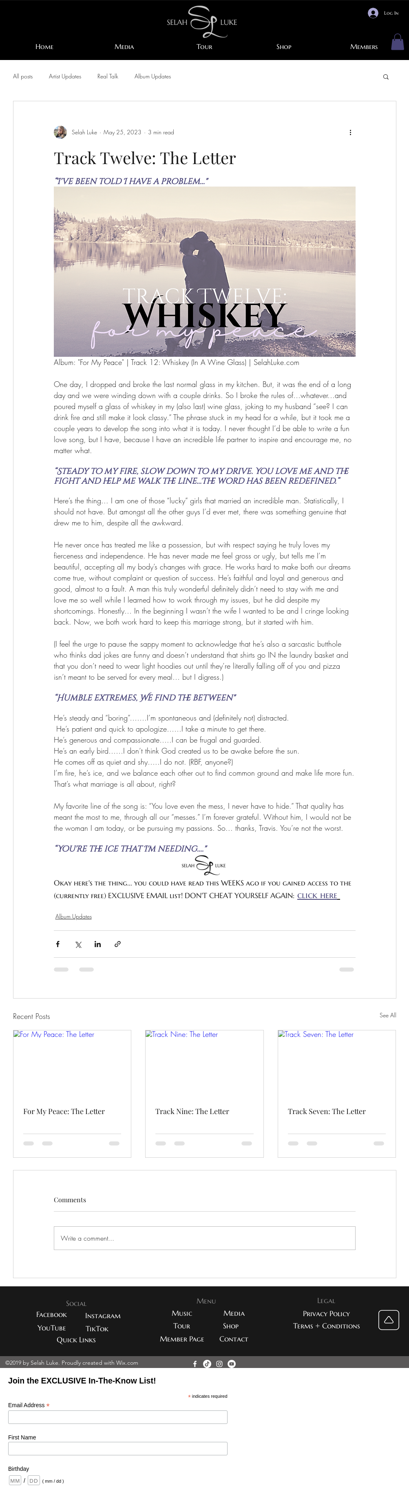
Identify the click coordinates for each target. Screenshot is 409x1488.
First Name (22, 1437)
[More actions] (351, 132)
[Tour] (182, 1325)
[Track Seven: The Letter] (337, 1063)
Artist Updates (65, 76)
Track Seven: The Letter (327, 1111)
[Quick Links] (76, 1340)
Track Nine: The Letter (192, 1111)
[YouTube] (52, 1328)
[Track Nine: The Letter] (204, 1063)
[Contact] (234, 1339)
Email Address (29, 1405)
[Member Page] (182, 1339)
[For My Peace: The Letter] (72, 1063)
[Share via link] (118, 944)
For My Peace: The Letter (64, 1111)
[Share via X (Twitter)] (78, 944)
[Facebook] (52, 1314)
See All (388, 1015)
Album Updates (153, 76)
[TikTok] (97, 1329)
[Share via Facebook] (58, 944)
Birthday (18, 1469)
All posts (23, 76)
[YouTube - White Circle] (232, 1364)
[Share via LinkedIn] (98, 944)
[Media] (234, 1313)
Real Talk (107, 76)
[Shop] (231, 1325)
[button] (398, 41)
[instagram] (219, 1364)
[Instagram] (103, 1315)
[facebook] (195, 1364)
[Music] (182, 1313)
